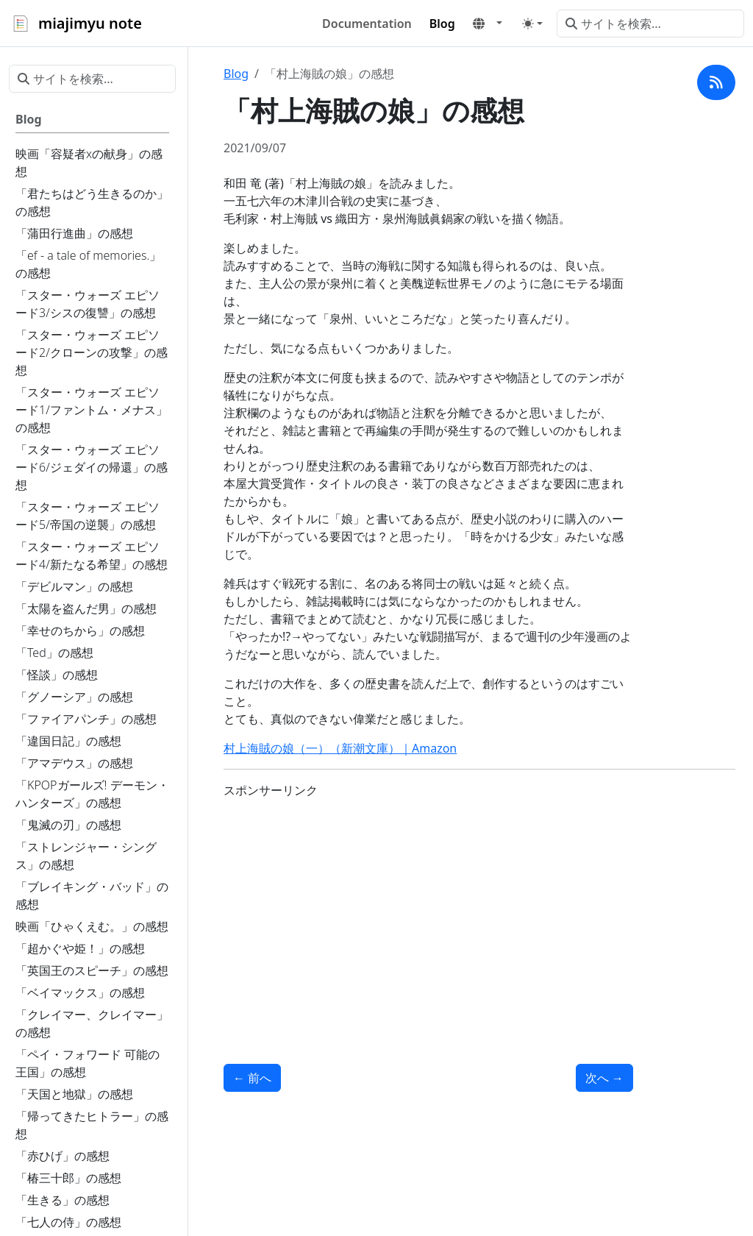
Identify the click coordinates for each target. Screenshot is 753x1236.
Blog (236, 73)
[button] (487, 23)
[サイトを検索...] (650, 24)
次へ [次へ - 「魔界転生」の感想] (604, 1078)
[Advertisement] (428, 914)
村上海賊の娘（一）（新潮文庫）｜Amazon (340, 748)
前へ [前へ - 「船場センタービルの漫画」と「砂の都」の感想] (252, 1078)
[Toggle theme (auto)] (532, 23)
